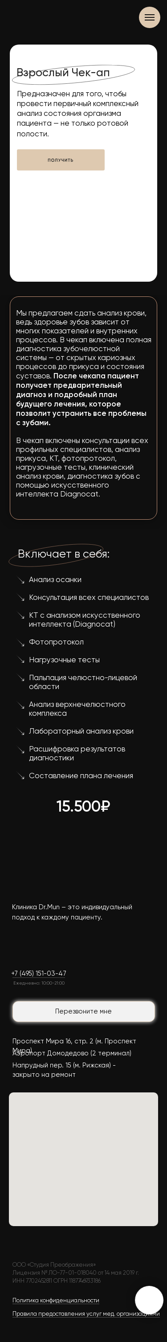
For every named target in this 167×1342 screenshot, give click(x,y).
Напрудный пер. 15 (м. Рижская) (61, 1065)
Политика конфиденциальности (55, 1301)
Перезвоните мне (83, 1011)
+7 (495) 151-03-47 (38, 973)
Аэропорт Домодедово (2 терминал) (71, 1053)
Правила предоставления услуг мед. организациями (86, 1314)
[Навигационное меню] (150, 17)
